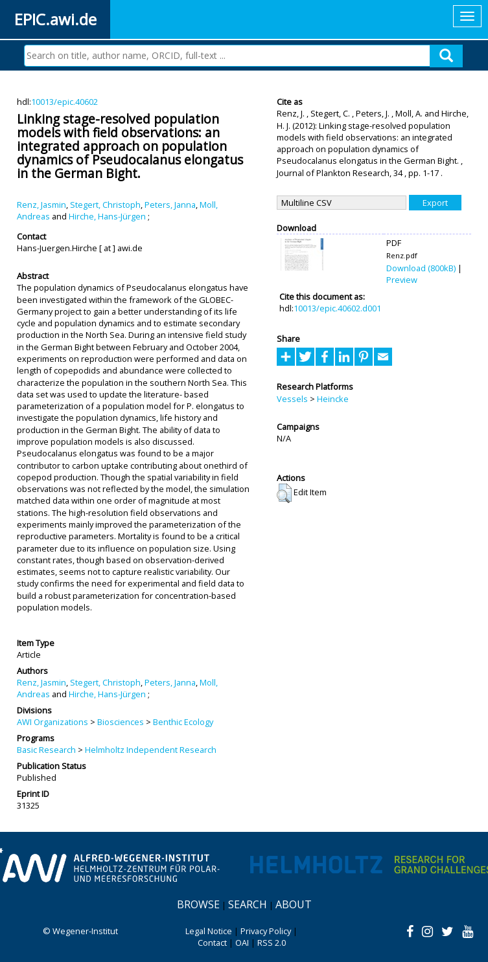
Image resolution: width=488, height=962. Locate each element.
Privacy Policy (265, 931)
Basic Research (46, 749)
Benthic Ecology (183, 722)
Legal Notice (208, 931)
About (293, 904)
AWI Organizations (52, 722)
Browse (198, 904)
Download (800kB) (421, 268)
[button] (284, 493)
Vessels (292, 399)
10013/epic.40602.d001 (337, 308)
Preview (401, 279)
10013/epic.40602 (64, 101)
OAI (242, 942)
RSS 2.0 (271, 942)
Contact (212, 942)
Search (247, 904)
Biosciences (120, 722)
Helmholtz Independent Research (150, 749)
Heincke (333, 399)
